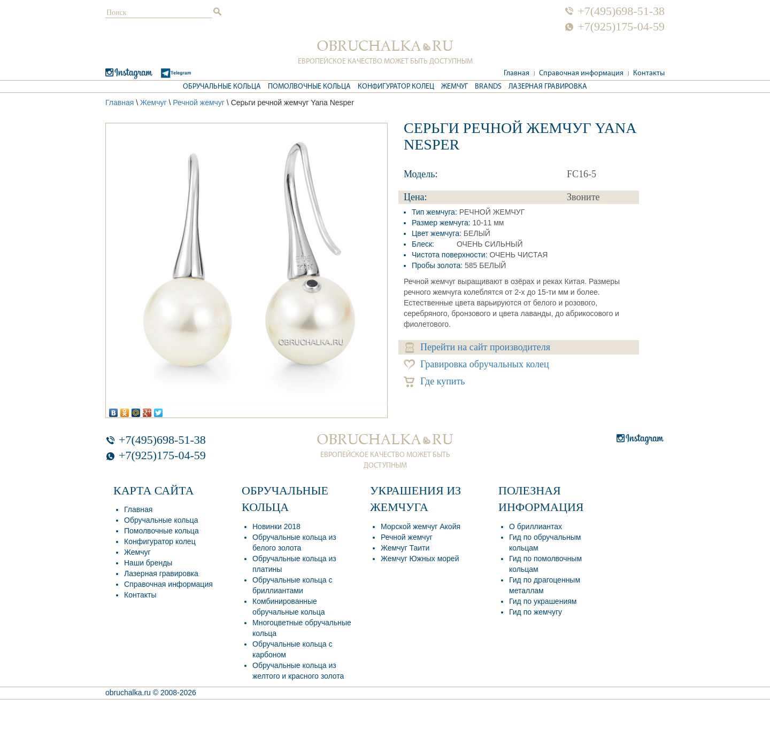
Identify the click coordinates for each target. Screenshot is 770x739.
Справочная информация (581, 73)
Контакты (649, 73)
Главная (516, 73)
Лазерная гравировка (548, 87)
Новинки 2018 (276, 526)
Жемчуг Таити (405, 548)
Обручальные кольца (222, 87)
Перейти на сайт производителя (477, 347)
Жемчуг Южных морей (420, 558)
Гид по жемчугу (535, 612)
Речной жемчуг (199, 102)
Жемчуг (454, 87)
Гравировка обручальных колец (476, 364)
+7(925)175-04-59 (621, 27)
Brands (488, 87)
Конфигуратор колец (396, 87)
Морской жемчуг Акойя (420, 526)
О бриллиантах (535, 526)
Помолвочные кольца (309, 87)
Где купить (434, 381)
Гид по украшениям (542, 601)
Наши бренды (148, 563)
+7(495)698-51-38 (621, 11)
